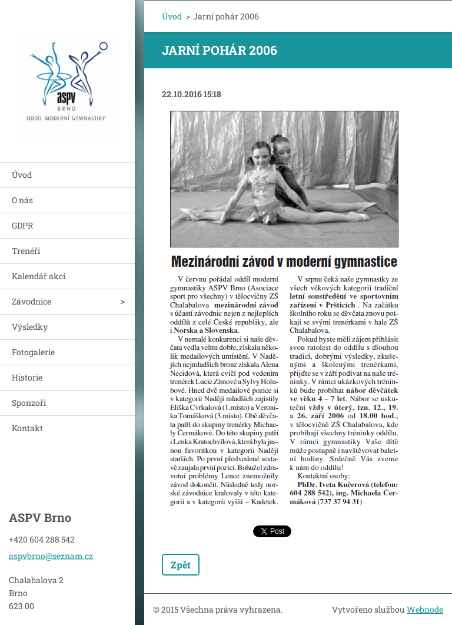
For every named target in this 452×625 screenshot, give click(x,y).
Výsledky (30, 326)
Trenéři (26, 250)
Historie (27, 377)
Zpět (181, 564)
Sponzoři (29, 402)
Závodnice (31, 301)
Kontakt (27, 428)
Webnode (425, 609)
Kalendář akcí (38, 276)
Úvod (22, 174)
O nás (22, 200)
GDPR (22, 225)
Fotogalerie (33, 352)
